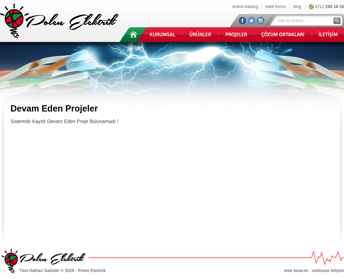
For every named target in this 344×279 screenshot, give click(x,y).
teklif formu (275, 6)
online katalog (245, 6)
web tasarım (296, 270)
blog (297, 6)
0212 (329, 6)
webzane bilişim (328, 270)
